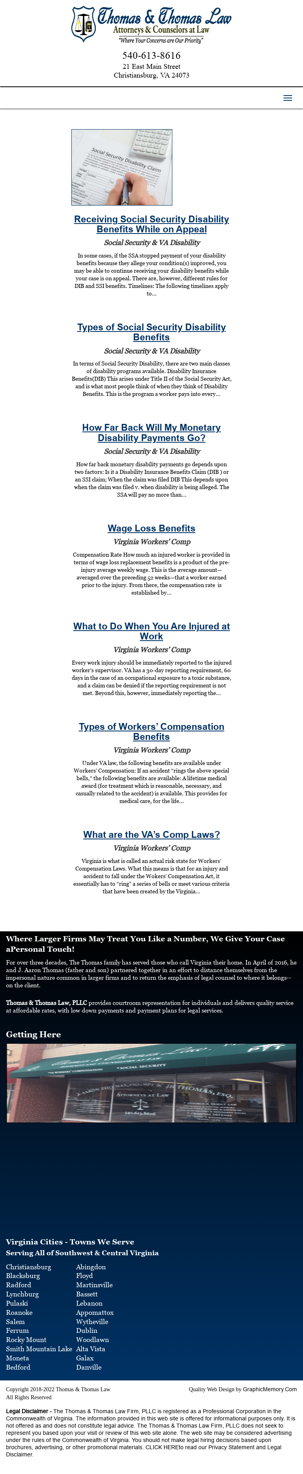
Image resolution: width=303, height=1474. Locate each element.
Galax (85, 1358)
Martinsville (94, 1285)
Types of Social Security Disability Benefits (151, 332)
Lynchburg (22, 1294)
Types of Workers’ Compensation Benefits (151, 732)
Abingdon (91, 1267)
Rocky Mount (26, 1340)
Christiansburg (28, 1267)
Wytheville (92, 1322)
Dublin (86, 1330)
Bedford (18, 1367)
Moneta (17, 1358)
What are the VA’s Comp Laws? (151, 835)
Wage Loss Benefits (152, 528)
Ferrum (17, 1330)
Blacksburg (23, 1276)
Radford (18, 1285)
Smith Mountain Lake (39, 1349)
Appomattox (95, 1312)
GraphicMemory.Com (270, 1389)
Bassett (87, 1294)
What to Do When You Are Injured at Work (151, 631)
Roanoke (19, 1312)
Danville (88, 1367)
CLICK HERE (161, 1447)
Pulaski (17, 1303)
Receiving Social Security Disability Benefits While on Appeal (151, 224)
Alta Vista (90, 1349)
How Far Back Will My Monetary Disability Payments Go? (151, 433)
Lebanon (89, 1303)
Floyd (84, 1276)
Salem (15, 1322)
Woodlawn (92, 1340)
